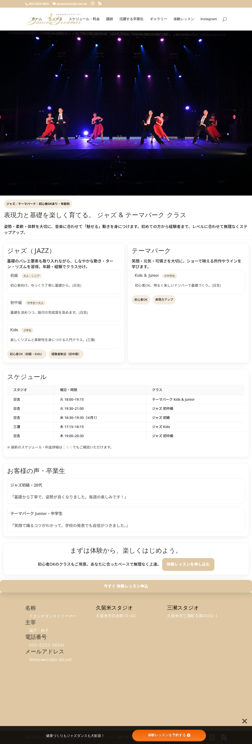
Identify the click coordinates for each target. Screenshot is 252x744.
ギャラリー (158, 19)
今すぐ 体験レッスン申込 (126, 586)
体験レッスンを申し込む (188, 564)
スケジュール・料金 (84, 19)
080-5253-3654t (46, 645)
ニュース (55, 19)
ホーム (37, 19)
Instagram (209, 19)
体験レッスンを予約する (169, 735)
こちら (67, 447)
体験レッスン (183, 19)
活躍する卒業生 (131, 19)
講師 (109, 19)
